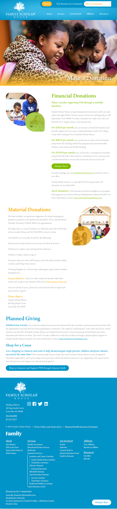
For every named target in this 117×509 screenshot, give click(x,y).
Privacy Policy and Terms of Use (48, 427)
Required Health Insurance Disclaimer (81, 427)
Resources (104, 13)
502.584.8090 (11, 416)
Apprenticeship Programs (39, 475)
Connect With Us (66, 450)
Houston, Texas (11, 504)
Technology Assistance (39, 463)
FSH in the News (12, 447)
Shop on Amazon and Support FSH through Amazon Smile (38, 368)
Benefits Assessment (35, 444)
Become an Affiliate (91, 447)
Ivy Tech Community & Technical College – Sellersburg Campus (30, 501)
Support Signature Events (69, 453)
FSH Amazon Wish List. (57, 282)
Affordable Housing (36, 472)
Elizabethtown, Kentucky (15, 498)
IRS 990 (87, 459)
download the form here (83, 173)
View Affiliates (89, 444)
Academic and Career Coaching (41, 456)
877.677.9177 (11, 419)
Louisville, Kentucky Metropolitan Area (21, 495)
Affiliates (90, 13)
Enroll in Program (67, 456)
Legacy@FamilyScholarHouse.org (87, 198)
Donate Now (101, 502)
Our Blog (87, 456)
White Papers (11, 453)
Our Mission (10, 444)
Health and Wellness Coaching (41, 484)
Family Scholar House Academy (43, 460)
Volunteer (63, 447)
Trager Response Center (36, 487)
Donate (47, 3)
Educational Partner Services (38, 447)
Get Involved (75, 13)
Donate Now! (61, 166)
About (49, 13)
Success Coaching (38, 478)
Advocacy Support (36, 465)
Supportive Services (34, 453)
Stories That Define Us (14, 450)
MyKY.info (31, 450)
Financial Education (39, 469)
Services (60, 13)
